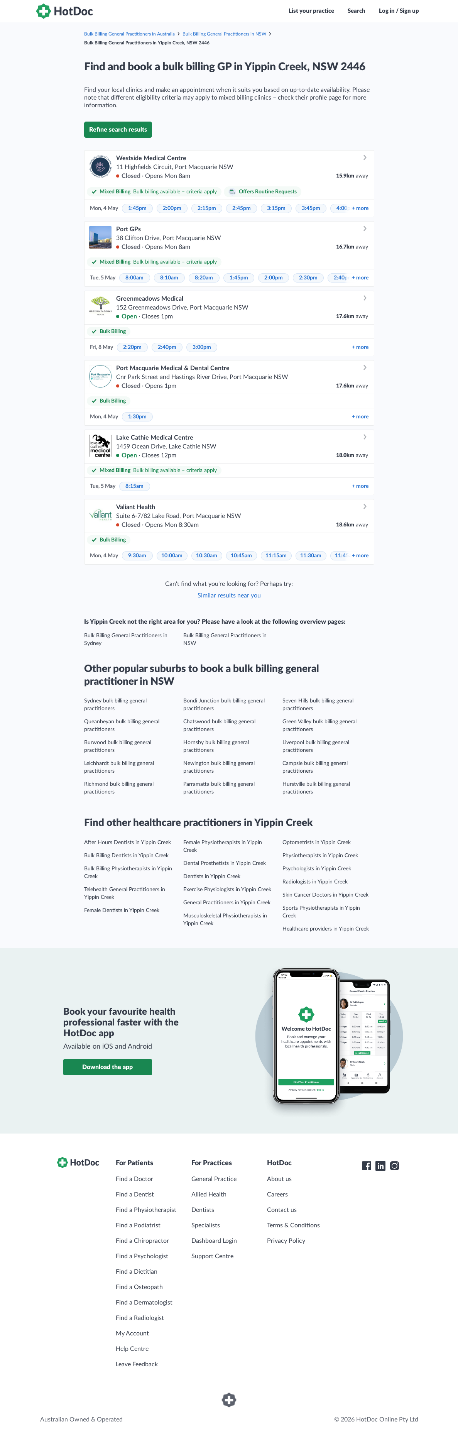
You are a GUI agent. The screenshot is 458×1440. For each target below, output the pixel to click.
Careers (277, 1194)
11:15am (276, 555)
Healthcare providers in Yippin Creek (325, 929)
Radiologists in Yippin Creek (315, 882)
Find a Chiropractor (142, 1241)
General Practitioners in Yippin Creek (226, 902)
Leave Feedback (137, 1364)
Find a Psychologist (142, 1256)
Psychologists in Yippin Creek (316, 868)
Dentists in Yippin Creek (211, 876)
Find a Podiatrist (138, 1225)
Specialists (205, 1225)
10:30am (206, 555)
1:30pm (137, 417)
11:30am (310, 555)
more (360, 208)
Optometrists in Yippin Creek (316, 842)
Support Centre (212, 1256)
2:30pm (308, 278)
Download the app (107, 1067)
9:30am (137, 555)
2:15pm (207, 208)
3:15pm (276, 208)
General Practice (214, 1179)
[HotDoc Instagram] (394, 1166)
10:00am (172, 555)
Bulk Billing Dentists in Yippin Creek (126, 855)
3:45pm (311, 208)
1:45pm (137, 208)
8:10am (169, 278)
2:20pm (132, 347)
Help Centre (132, 1349)
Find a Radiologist (140, 1318)
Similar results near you (229, 595)
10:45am (241, 555)
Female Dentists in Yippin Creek (121, 910)
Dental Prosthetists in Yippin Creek (224, 863)
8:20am (204, 278)
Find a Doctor (134, 1179)
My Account (132, 1333)
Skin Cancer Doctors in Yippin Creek (325, 895)
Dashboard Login (214, 1241)
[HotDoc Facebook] (366, 1166)
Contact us (282, 1210)
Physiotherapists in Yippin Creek (320, 855)
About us (279, 1179)
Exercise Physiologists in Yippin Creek (227, 889)
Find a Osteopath (139, 1287)
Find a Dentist (135, 1194)
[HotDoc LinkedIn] (380, 1166)
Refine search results (118, 130)
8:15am (134, 486)
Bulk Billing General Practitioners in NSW (224, 34)
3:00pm (202, 347)
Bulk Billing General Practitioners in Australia (129, 34)
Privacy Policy (286, 1241)
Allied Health (208, 1194)
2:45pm (241, 208)
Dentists (202, 1210)
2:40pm (343, 278)
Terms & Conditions (293, 1225)
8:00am (134, 278)
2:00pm (172, 208)
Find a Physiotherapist (146, 1210)
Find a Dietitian (136, 1272)
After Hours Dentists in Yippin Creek (127, 842)
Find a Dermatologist (144, 1303)
